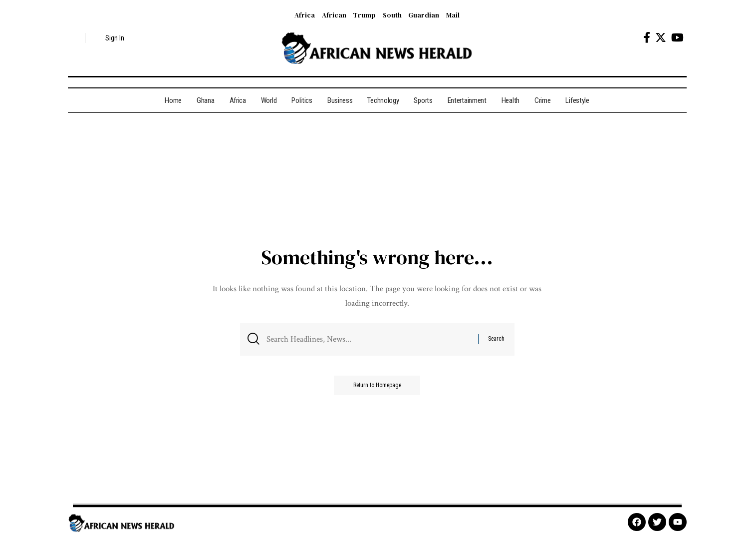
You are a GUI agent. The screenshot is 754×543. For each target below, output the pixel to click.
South (392, 15)
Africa (304, 15)
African (334, 15)
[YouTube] (677, 37)
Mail (453, 15)
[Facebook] (647, 37)
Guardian (423, 15)
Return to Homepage (377, 386)
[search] (75, 38)
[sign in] (109, 37)
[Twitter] (661, 37)
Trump (364, 15)
